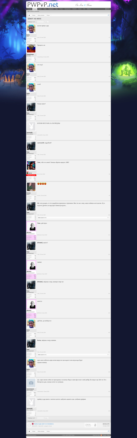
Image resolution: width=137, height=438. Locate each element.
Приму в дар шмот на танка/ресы (44, 424)
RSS (101, 435)
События (74, 8)
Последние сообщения (33, 11)
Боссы (79, 8)
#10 (109, 214)
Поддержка (50, 8)
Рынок (61, 8)
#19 (109, 391)
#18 (109, 371)
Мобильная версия (31, 435)
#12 (109, 254)
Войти (107, 8)
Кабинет (89, 8)
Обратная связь (96, 435)
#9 (109, 195)
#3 (109, 76)
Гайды (45, 8)
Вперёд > (46, 21)
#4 (109, 96)
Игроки (39, 8)
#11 (109, 234)
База (57, 8)
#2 (109, 56)
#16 (109, 332)
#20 (109, 410)
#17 (109, 352)
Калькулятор (67, 8)
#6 (109, 135)
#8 (109, 174)
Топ (84, 8)
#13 (109, 273)
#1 (109, 37)
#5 (109, 115)
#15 (109, 312)
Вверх (108, 435)
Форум (34, 9)
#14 (109, 293)
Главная (29, 8)
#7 (109, 154)
